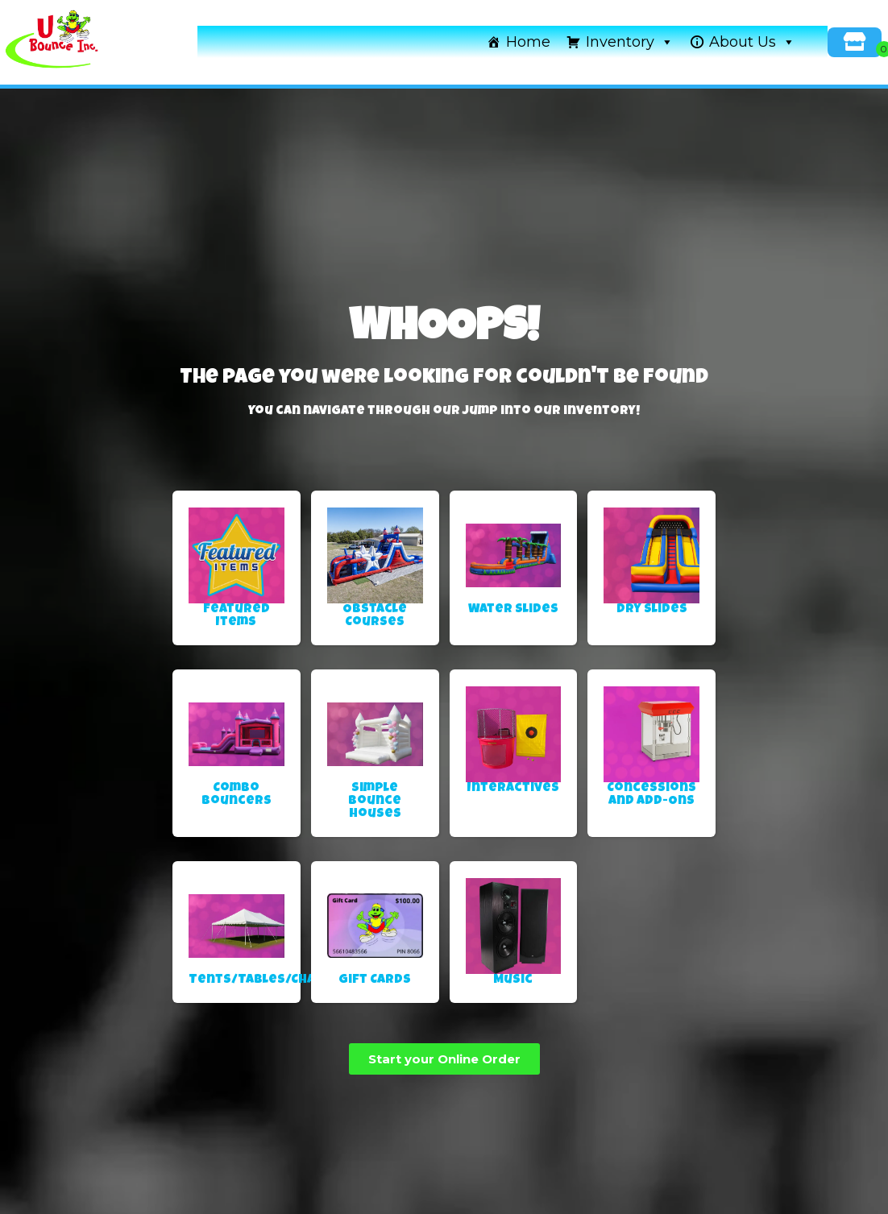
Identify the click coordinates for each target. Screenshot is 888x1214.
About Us (752, 42)
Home (528, 42)
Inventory (630, 42)
